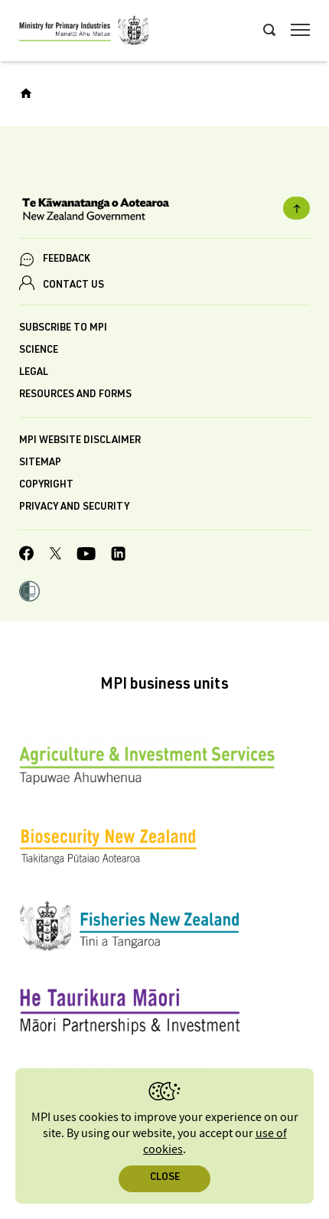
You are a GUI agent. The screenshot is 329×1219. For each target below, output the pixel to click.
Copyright (46, 486)
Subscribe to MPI (63, 329)
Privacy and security (74, 508)
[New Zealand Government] (164, 211)
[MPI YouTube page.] (86, 556)
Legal (33, 373)
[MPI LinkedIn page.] (118, 555)
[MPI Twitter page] (55, 555)
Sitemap (40, 463)
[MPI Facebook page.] (26, 555)
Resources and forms (75, 395)
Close (165, 1178)
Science (38, 351)
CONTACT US (73, 286)
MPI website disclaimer (80, 441)
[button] (29, 593)
